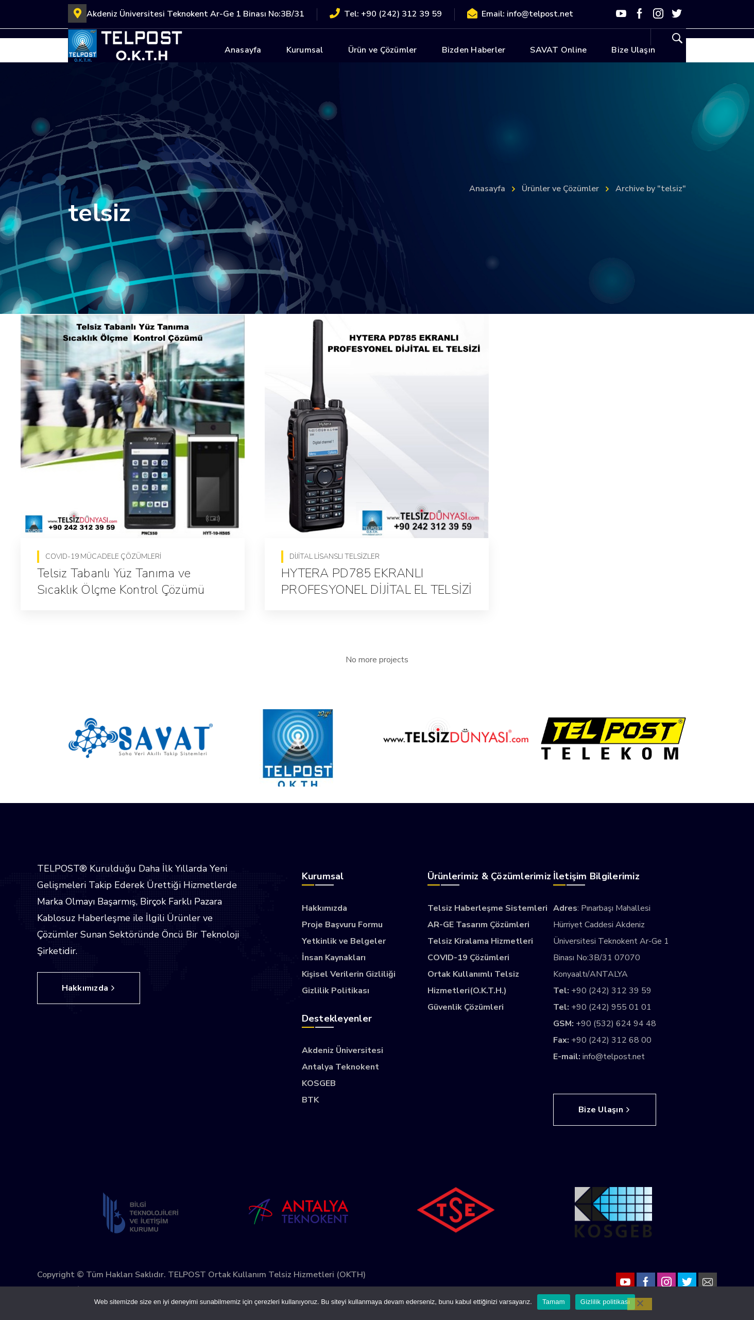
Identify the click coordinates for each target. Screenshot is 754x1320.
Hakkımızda (324, 908)
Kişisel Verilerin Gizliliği (349, 974)
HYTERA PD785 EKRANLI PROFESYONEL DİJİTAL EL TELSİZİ (375, 581)
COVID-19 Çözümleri (468, 957)
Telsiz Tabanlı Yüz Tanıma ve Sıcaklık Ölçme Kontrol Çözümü (120, 581)
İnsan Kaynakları (334, 957)
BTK (310, 1100)
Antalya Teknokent (340, 1067)
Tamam (553, 1302)
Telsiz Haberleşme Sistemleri (487, 908)
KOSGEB (319, 1083)
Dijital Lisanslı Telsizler (333, 556)
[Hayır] (639, 1304)
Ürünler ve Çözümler (560, 188)
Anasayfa (487, 188)
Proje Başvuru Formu (342, 924)
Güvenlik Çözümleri (465, 1007)
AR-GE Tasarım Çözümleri (478, 924)
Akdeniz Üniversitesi (342, 1050)
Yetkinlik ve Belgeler (344, 941)
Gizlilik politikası (605, 1302)
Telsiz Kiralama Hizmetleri (480, 941)
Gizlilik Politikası (335, 990)
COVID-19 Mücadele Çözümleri (103, 556)
